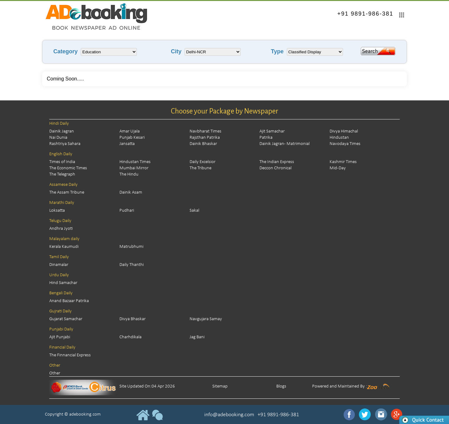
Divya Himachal (344, 131)
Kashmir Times (343, 162)
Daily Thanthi (131, 265)
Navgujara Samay (206, 319)
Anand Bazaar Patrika (69, 301)
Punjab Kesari (132, 137)
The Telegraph (62, 174)
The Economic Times (68, 168)
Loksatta (57, 210)
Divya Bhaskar (132, 319)
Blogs (281, 386)
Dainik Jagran (61, 131)
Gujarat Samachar (65, 319)
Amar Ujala (129, 131)
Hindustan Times (135, 162)
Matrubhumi (131, 246)
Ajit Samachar (272, 131)
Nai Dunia (58, 137)
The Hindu (128, 174)
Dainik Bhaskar (203, 144)
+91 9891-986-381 (365, 14)
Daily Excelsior (202, 162)
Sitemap (220, 386)
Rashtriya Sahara (64, 144)
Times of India (62, 162)
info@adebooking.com (229, 415)
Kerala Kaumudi (64, 246)
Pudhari (126, 210)
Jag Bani (197, 337)
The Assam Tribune (66, 192)
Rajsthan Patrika (205, 137)
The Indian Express (276, 162)
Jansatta (127, 144)
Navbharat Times (205, 131)
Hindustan (339, 137)
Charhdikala (130, 337)
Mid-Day (338, 168)
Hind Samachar (63, 283)
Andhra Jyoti (61, 228)
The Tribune (200, 168)
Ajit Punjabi (59, 337)
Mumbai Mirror (133, 168)
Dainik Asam (130, 192)
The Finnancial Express (70, 355)
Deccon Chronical (275, 168)
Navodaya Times (345, 144)
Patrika (266, 137)
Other (54, 373)
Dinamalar (58, 265)
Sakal (194, 210)
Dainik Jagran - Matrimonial (284, 144)
